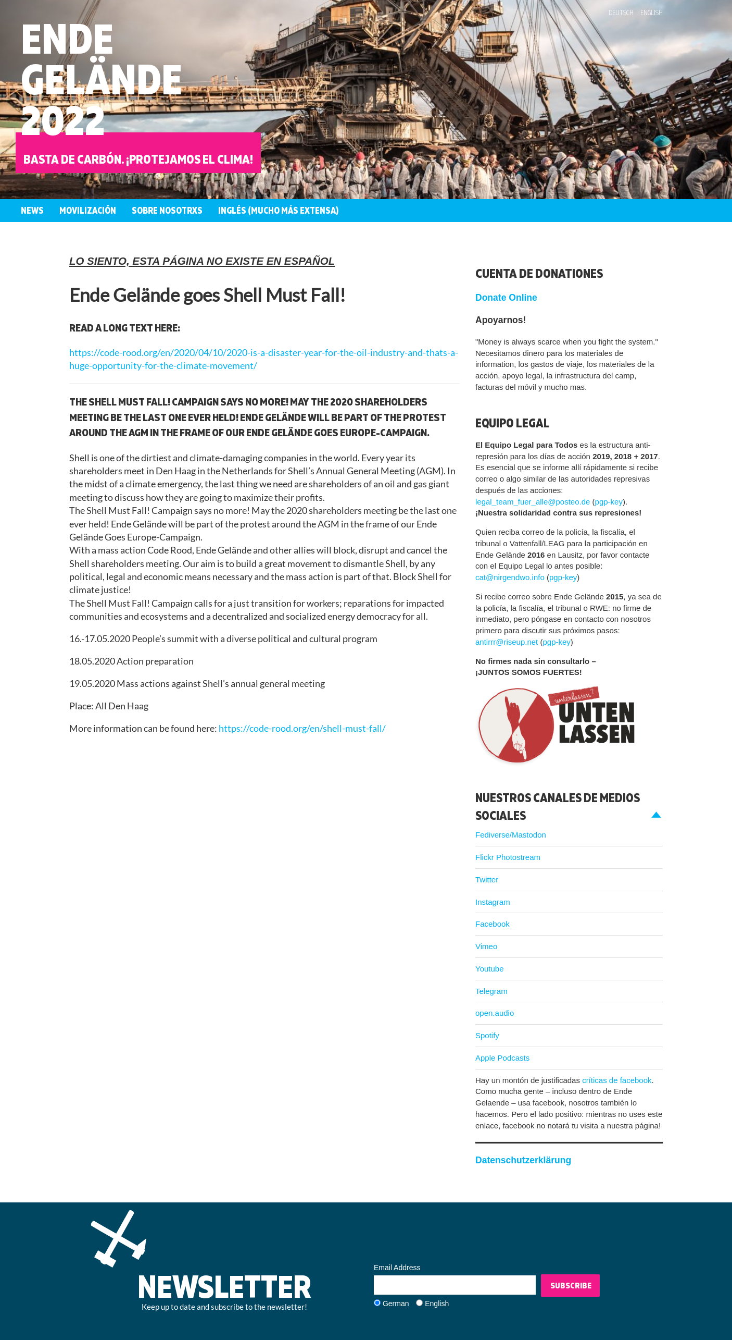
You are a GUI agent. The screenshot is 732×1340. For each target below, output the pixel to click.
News (32, 210)
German (396, 1303)
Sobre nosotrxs (167, 210)
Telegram (491, 991)
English (651, 12)
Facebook (492, 923)
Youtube (489, 968)
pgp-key (609, 501)
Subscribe (570, 1285)
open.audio (494, 1013)
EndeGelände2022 (101, 79)
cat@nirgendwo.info (510, 577)
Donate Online (506, 297)
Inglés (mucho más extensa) (278, 210)
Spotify (487, 1035)
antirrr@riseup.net (506, 641)
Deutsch (621, 12)
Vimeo (486, 946)
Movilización (87, 210)
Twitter (486, 879)
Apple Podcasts (502, 1057)
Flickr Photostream (507, 857)
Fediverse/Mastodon (510, 834)
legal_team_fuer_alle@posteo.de (532, 501)
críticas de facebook (616, 1080)
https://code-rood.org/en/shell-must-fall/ (302, 728)
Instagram (492, 902)
